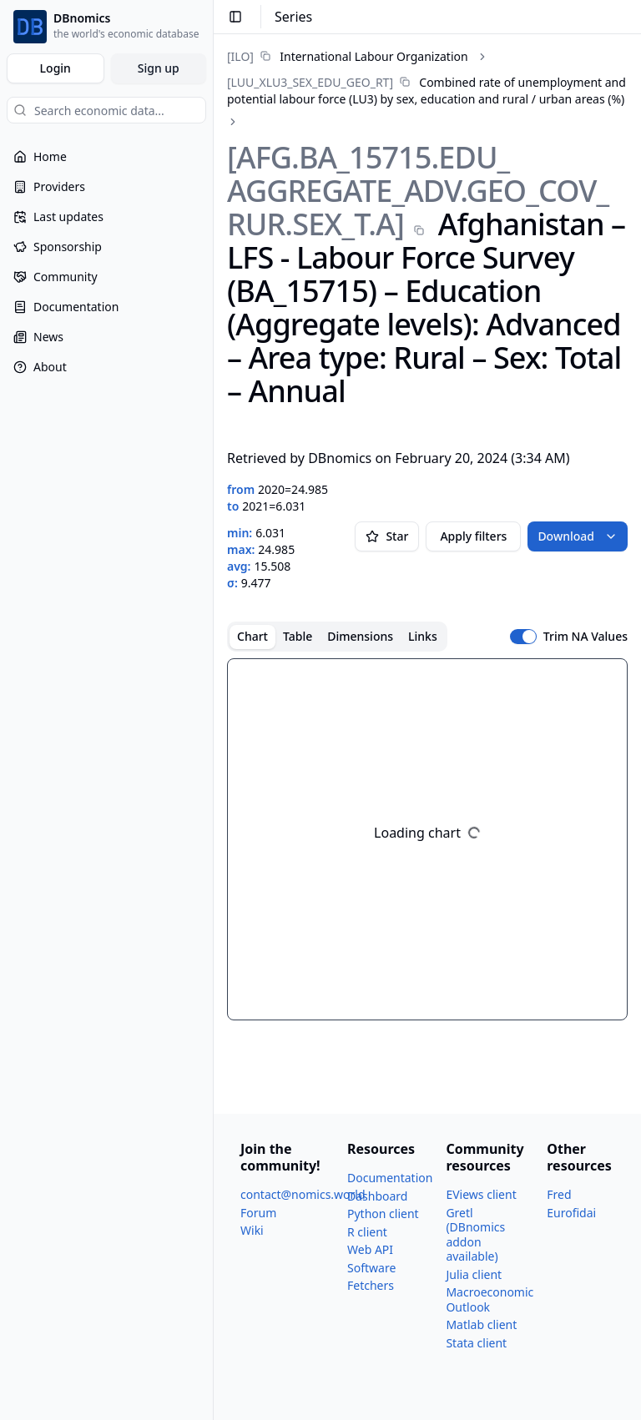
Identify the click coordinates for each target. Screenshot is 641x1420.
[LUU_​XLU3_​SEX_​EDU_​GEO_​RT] (310, 82)
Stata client (476, 1343)
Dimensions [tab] (360, 636)
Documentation (389, 1178)
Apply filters (473, 536)
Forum (258, 1213)
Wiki (252, 1230)
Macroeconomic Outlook (489, 1299)
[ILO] (240, 56)
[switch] (523, 636)
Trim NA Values (585, 636)
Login (55, 68)
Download (578, 536)
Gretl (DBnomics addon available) (475, 1235)
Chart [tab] (252, 636)
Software (371, 1268)
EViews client (481, 1194)
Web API (370, 1249)
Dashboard (377, 1196)
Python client (383, 1213)
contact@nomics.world (303, 1194)
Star (387, 536)
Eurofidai (571, 1213)
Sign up (158, 68)
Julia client (474, 1274)
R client (367, 1232)
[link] (347, 56)
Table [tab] (297, 636)
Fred (559, 1194)
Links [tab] (422, 636)
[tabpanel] (427, 839)
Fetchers (370, 1285)
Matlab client (481, 1324)
